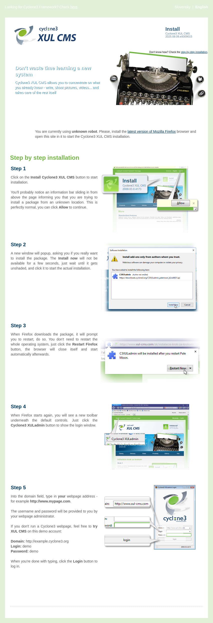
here (73, 7)
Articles (16, 611)
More (94, 611)
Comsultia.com (191, 611)
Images (32, 611)
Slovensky (182, 7)
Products (65, 611)
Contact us (111, 611)
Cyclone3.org (164, 611)
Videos (48, 611)
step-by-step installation (194, 52)
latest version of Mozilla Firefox (152, 132)
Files (81, 611)
